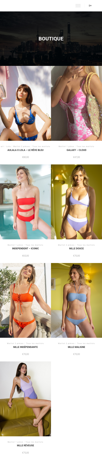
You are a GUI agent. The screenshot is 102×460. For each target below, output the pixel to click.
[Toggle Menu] (78, 5)
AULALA (14, 5)
